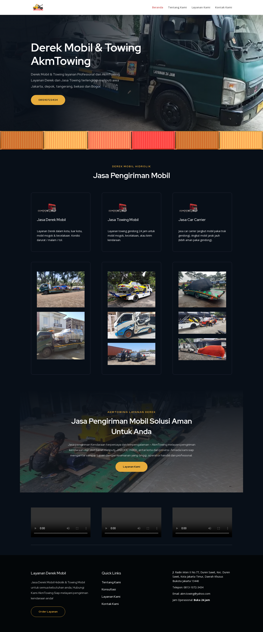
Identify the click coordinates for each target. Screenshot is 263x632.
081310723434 (48, 99)
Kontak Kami (223, 7)
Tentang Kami (177, 7)
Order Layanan (48, 611)
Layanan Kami (201, 7)
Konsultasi (109, 589)
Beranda (157, 7)
